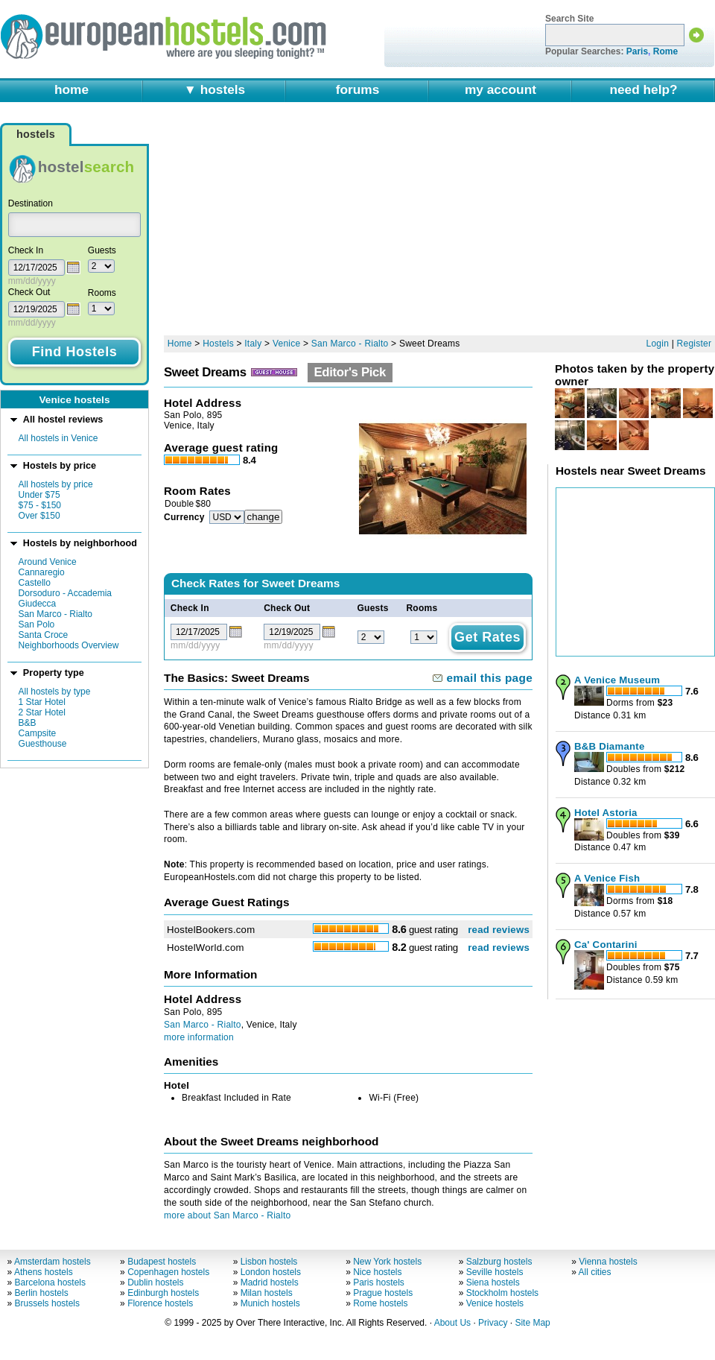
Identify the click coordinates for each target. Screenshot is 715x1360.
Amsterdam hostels (52, 1261)
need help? (643, 89)
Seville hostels (495, 1272)
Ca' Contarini (606, 944)
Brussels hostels (47, 1303)
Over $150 (39, 515)
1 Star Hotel (42, 702)
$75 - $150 (40, 505)
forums (358, 89)
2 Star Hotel (42, 712)
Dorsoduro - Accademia (65, 593)
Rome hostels (380, 1303)
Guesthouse (43, 743)
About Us (452, 1323)
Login (658, 343)
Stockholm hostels (502, 1293)
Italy (252, 343)
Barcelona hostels (50, 1282)
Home (180, 343)
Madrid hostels (270, 1282)
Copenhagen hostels (168, 1272)
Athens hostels (43, 1272)
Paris (637, 51)
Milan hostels (267, 1293)
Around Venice (48, 562)
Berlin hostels (42, 1293)
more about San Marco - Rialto (227, 1215)
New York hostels (387, 1261)
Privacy (492, 1323)
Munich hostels (270, 1303)
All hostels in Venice (58, 438)
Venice (286, 343)
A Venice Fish (607, 878)
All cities (595, 1272)
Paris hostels (378, 1282)
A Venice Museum (617, 680)
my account (500, 89)
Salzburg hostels (499, 1261)
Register (694, 343)
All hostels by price (56, 484)
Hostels (218, 343)
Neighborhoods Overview (69, 645)
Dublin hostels (155, 1282)
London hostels (271, 1272)
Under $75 (39, 495)
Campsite (38, 733)
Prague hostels (383, 1293)
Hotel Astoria (606, 812)
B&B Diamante (609, 746)
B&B (27, 723)
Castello (35, 583)
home (71, 89)
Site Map (532, 1323)
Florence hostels (160, 1303)
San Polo (37, 624)
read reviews (499, 929)
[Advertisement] (348, 225)
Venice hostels (495, 1303)
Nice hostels (377, 1272)
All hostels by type (55, 691)
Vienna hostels (608, 1261)
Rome (665, 51)
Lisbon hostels (269, 1261)
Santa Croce (44, 635)
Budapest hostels (161, 1261)
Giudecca (38, 603)
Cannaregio (42, 572)
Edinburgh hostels (163, 1293)
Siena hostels (493, 1282)
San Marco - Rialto (55, 614)
